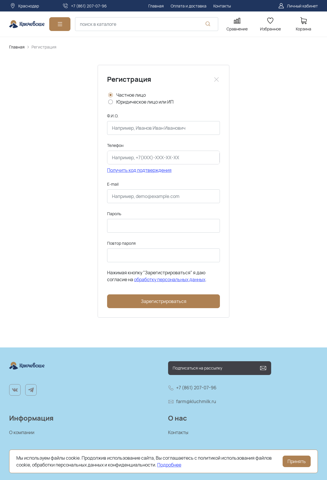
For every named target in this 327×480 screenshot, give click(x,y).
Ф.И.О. (113, 115)
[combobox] (146, 24)
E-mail (113, 184)
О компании (21, 432)
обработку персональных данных (169, 279)
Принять (296, 461)
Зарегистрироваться (163, 301)
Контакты (178, 432)
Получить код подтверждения (139, 170)
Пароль (114, 213)
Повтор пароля (121, 243)
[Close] (216, 79)
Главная (17, 47)
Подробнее (169, 465)
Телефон (115, 145)
